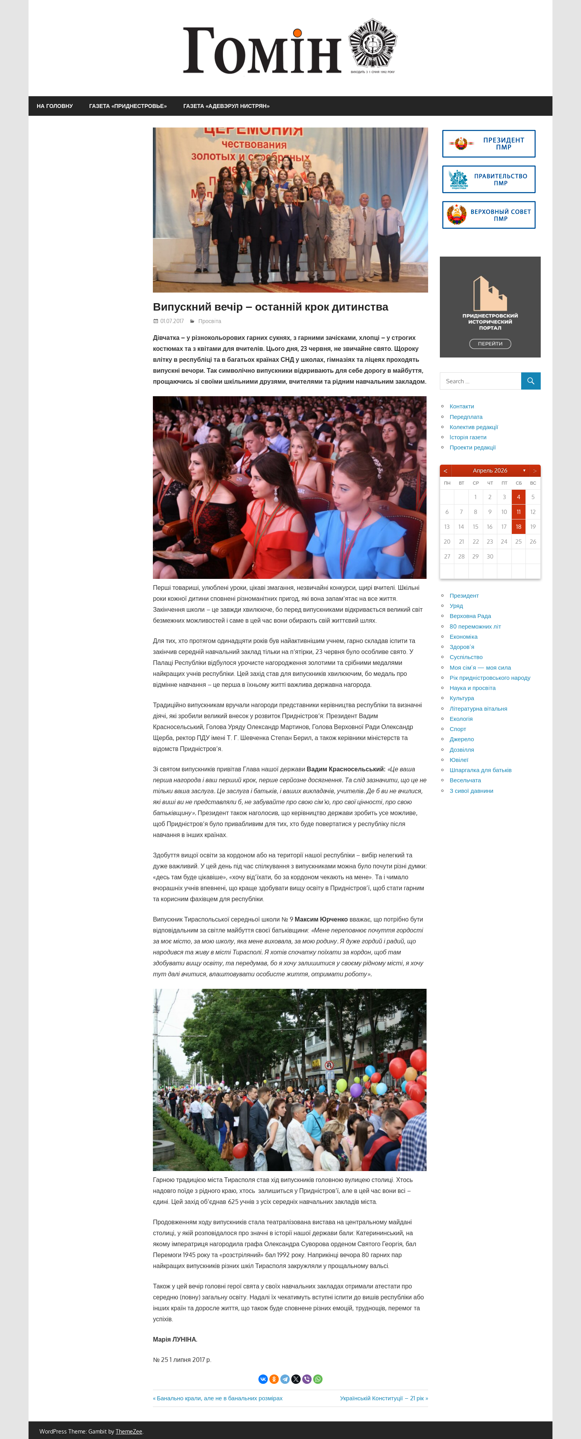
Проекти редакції (473, 447)
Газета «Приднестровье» (128, 105)
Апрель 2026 (490, 470)
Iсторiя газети (468, 437)
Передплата (466, 416)
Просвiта (210, 321)
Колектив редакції (474, 427)
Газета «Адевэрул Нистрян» (226, 105)
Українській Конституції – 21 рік (382, 1398)
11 (519, 512)
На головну (55, 105)
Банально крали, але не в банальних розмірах (220, 1398)
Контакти (462, 406)
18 (519, 526)
